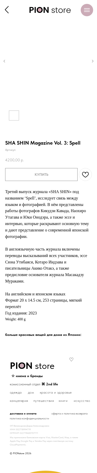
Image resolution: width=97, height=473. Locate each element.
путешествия (43, 401)
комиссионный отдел (34, 384)
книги (63, 401)
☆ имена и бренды (27, 376)
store (32, 365)
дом (31, 392)
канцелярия (19, 401)
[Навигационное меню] (87, 10)
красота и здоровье (56, 392)
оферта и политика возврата (69, 413)
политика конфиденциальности (29, 418)
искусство (82, 401)
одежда (16, 392)
